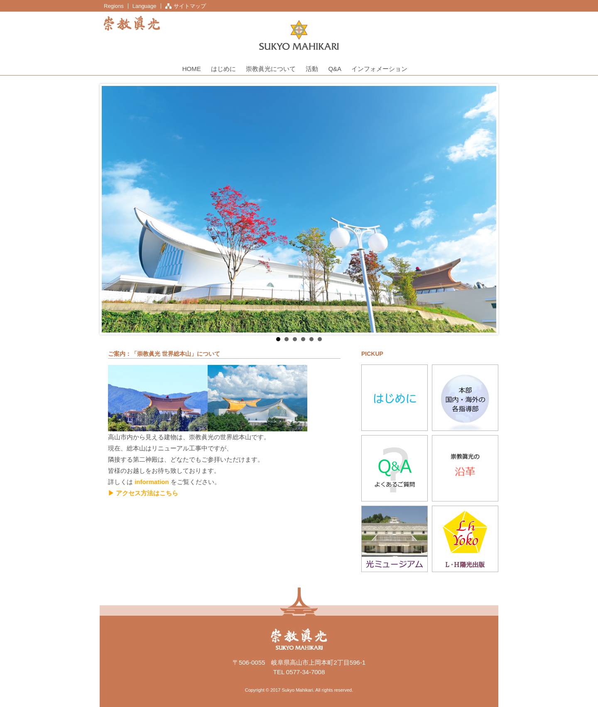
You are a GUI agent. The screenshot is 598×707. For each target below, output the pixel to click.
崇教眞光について (271, 68)
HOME (191, 68)
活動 (312, 68)
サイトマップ (190, 6)
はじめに (223, 68)
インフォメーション (379, 68)
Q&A (334, 68)
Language (144, 6)
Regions (114, 6)
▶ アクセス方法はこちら (143, 493)
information (152, 481)
